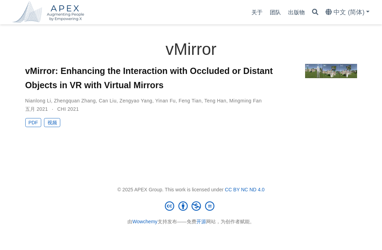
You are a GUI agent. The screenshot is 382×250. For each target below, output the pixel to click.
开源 (201, 221)
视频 (52, 122)
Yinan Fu (165, 100)
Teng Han (215, 100)
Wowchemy (144, 221)
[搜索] (315, 12)
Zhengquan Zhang (75, 100)
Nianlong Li (38, 100)
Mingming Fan (245, 100)
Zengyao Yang (135, 100)
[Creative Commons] (191, 205)
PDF (33, 122)
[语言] (348, 12)
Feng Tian (190, 100)
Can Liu (107, 100)
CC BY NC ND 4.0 (245, 189)
